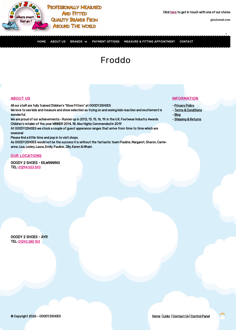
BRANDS (79, 41)
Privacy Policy (184, 106)
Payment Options (106, 41)
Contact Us (181, 316)
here (173, 12)
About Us (58, 41)
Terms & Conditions (188, 110)
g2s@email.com (220, 19)
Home (41, 41)
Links (166, 316)
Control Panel (200, 316)
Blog (177, 115)
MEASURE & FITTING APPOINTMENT (149, 41)
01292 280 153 (29, 242)
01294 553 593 (29, 167)
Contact (186, 41)
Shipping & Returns (187, 119)
